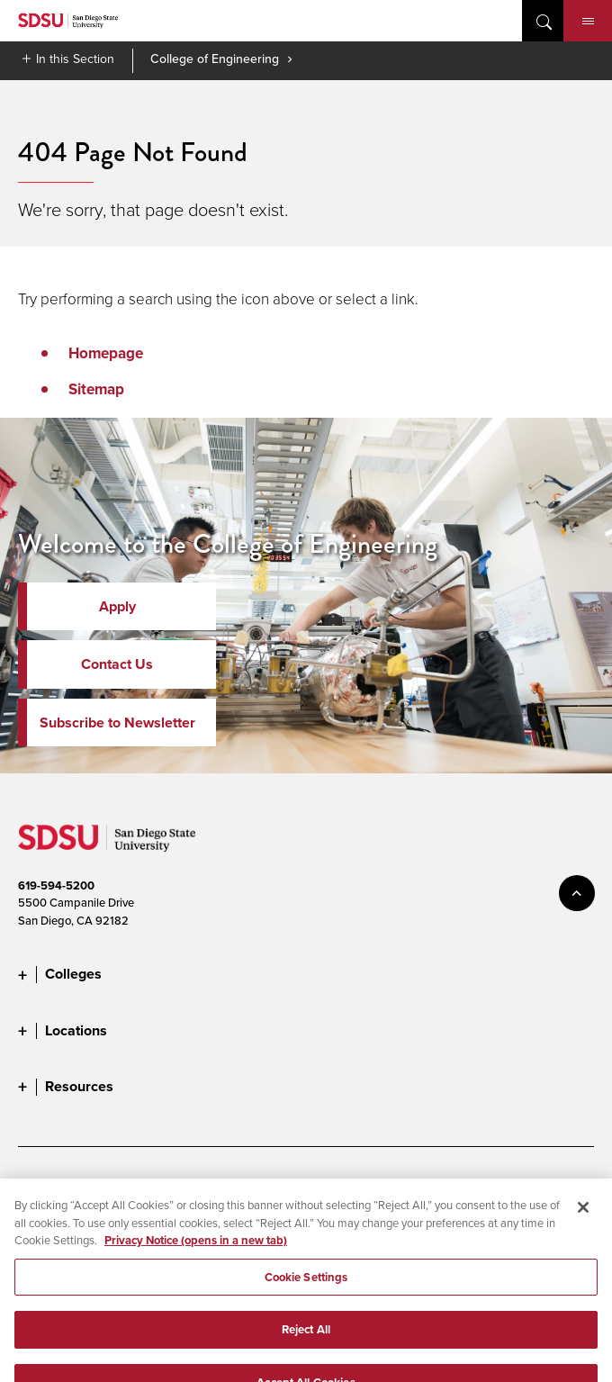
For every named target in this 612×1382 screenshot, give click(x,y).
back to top (577, 893)
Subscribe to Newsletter (117, 722)
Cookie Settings (412, 1184)
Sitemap (96, 389)
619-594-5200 (56, 885)
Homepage (105, 353)
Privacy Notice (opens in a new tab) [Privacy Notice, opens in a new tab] (195, 1251)
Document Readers (151, 1184)
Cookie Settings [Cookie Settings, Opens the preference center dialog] (306, 1287)
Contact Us (117, 664)
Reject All (306, 1340)
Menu (588, 21)
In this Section (75, 59)
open (542, 20)
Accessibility (49, 1184)
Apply (117, 606)
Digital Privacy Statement (285, 1184)
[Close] (583, 1218)
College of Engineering (214, 59)
